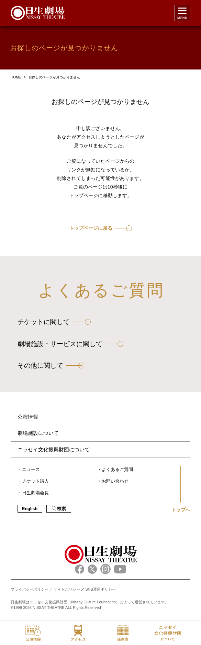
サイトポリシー (67, 589)
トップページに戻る (90, 228)
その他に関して (40, 365)
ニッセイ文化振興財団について (54, 449)
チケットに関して (44, 321)
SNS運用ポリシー (100, 589)
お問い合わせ (115, 481)
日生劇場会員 (35, 493)
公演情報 (28, 417)
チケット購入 (35, 481)
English (29, 508)
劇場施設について (38, 433)
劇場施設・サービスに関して (60, 343)
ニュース (31, 469)
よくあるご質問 (117, 469)
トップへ (180, 510)
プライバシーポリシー (29, 589)
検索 (59, 508)
